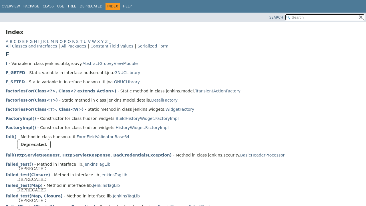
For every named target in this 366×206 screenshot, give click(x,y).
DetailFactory (164, 100)
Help (127, 6)
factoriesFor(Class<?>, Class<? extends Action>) (61, 91)
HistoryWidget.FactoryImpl (142, 127)
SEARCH (276, 17)
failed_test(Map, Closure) (34, 196)
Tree (71, 6)
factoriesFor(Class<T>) (32, 100)
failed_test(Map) (24, 185)
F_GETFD (15, 72)
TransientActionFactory (217, 91)
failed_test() (19, 164)
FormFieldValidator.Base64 (103, 136)
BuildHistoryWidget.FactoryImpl (147, 118)
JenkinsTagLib (96, 164)
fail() (11, 136)
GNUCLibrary (127, 72)
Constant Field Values (111, 46)
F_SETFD (15, 82)
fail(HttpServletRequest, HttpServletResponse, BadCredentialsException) (89, 155)
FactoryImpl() (21, 118)
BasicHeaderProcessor (262, 155)
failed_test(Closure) (28, 175)
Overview (11, 6)
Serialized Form (153, 46)
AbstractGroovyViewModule (110, 63)
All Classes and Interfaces (31, 46)
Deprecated (91, 6)
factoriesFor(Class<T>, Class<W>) (44, 109)
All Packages (73, 46)
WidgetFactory (180, 109)
